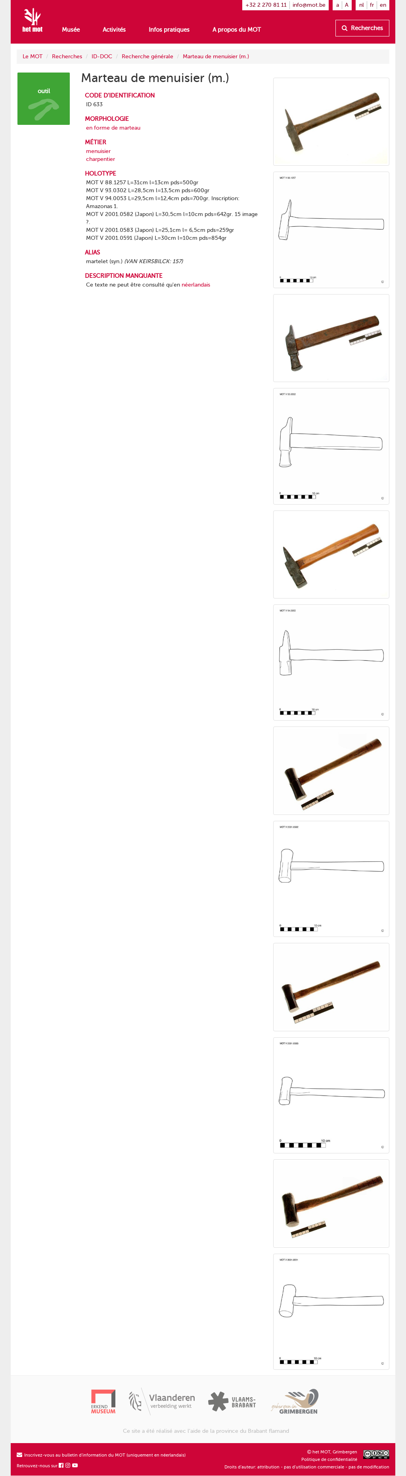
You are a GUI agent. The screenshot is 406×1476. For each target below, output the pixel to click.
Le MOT (32, 56)
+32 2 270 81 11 (266, 5)
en (383, 5)
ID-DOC (102, 56)
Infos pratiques (169, 29)
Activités (114, 29)
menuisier (98, 151)
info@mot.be (309, 5)
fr (372, 5)
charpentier (100, 159)
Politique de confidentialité (329, 1459)
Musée (71, 29)
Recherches (362, 28)
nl (361, 5)
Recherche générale (147, 56)
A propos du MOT (237, 29)
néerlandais (196, 285)
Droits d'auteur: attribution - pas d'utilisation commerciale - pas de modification (306, 1467)
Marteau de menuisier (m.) (216, 56)
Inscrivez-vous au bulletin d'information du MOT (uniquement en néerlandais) (101, 1455)
